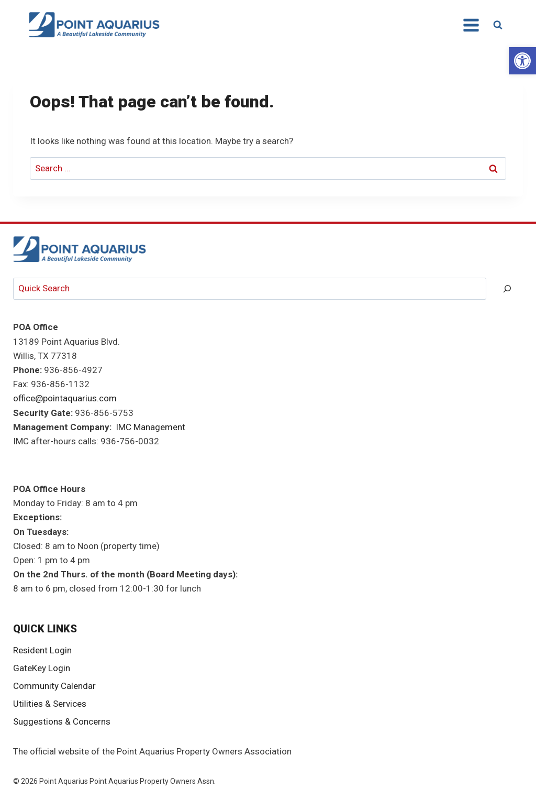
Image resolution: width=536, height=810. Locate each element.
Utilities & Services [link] (49, 703)
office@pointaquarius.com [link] (65, 398)
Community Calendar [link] (54, 686)
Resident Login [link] (42, 650)
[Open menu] (470, 25)
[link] (522, 60)
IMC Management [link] (150, 427)
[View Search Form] (497, 25)
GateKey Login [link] (41, 668)
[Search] (507, 289)
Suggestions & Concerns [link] (61, 721)
